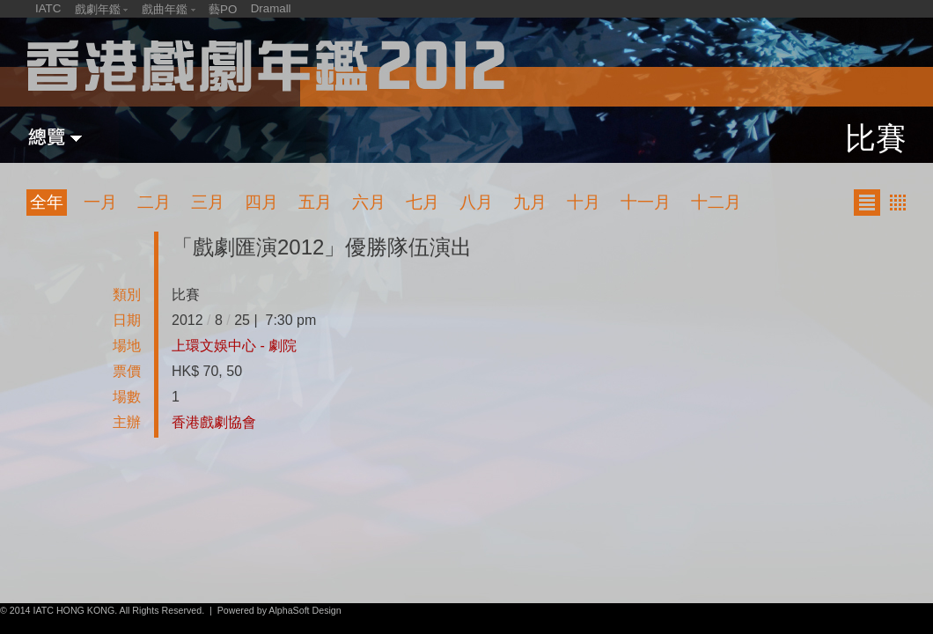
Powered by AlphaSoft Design (279, 610)
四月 (261, 202)
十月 (583, 202)
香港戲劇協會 (214, 422)
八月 (476, 202)
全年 (46, 202)
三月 (207, 202)
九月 (530, 202)
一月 (100, 202)
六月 (369, 202)
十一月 (646, 202)
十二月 (716, 202)
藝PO (223, 9)
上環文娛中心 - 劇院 (234, 345)
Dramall (271, 8)
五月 (315, 202)
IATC (48, 8)
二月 (154, 202)
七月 (422, 202)
